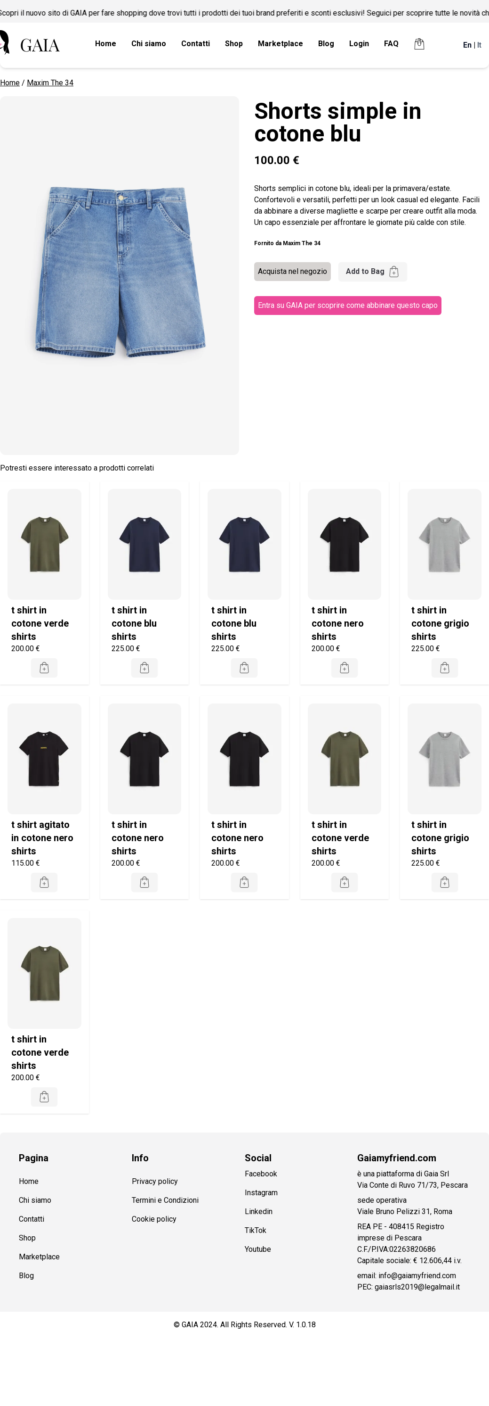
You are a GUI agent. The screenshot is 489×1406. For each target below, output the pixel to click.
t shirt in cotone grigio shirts (440, 623)
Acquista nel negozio (292, 271)
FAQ (391, 43)
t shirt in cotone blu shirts (134, 623)
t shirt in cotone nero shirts (338, 623)
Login (359, 43)
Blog (326, 43)
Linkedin (259, 1211)
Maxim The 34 (50, 82)
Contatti (195, 43)
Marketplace (280, 43)
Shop (234, 43)
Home (105, 43)
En (467, 45)
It (479, 45)
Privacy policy (155, 1181)
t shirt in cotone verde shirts (40, 623)
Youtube (258, 1249)
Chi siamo (148, 43)
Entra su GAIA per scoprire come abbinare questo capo (348, 305)
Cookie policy (154, 1219)
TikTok (255, 1230)
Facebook (261, 1173)
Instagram (261, 1192)
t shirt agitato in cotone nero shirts (42, 838)
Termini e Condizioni (165, 1200)
